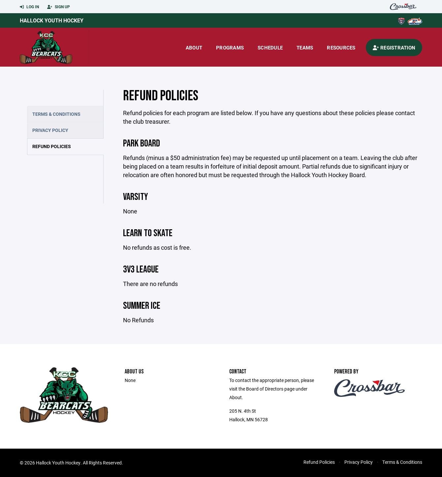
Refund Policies (51, 146)
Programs (230, 47)
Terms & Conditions (56, 114)
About (194, 47)
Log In (29, 7)
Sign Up (58, 7)
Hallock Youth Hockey (51, 20)
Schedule (270, 47)
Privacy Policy (50, 130)
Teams (305, 47)
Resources (341, 47)
